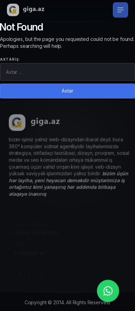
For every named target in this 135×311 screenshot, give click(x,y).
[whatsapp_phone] (108, 291)
